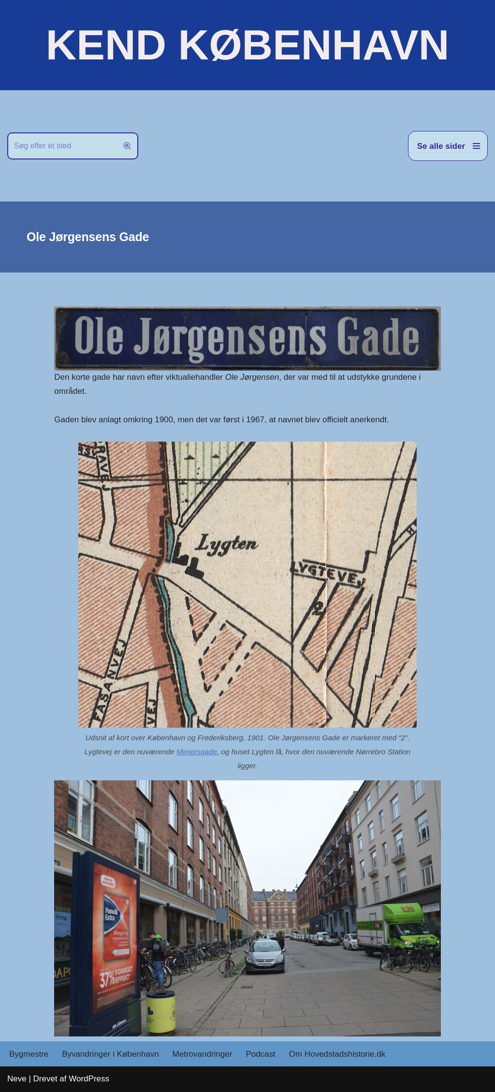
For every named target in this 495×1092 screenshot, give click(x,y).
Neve (17, 1078)
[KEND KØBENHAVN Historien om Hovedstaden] (247, 45)
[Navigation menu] (448, 146)
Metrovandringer (203, 1054)
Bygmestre (28, 1054)
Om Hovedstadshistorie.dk (337, 1054)
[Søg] (61, 145)
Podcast (260, 1054)
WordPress (89, 1078)
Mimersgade (196, 751)
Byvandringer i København (110, 1054)
